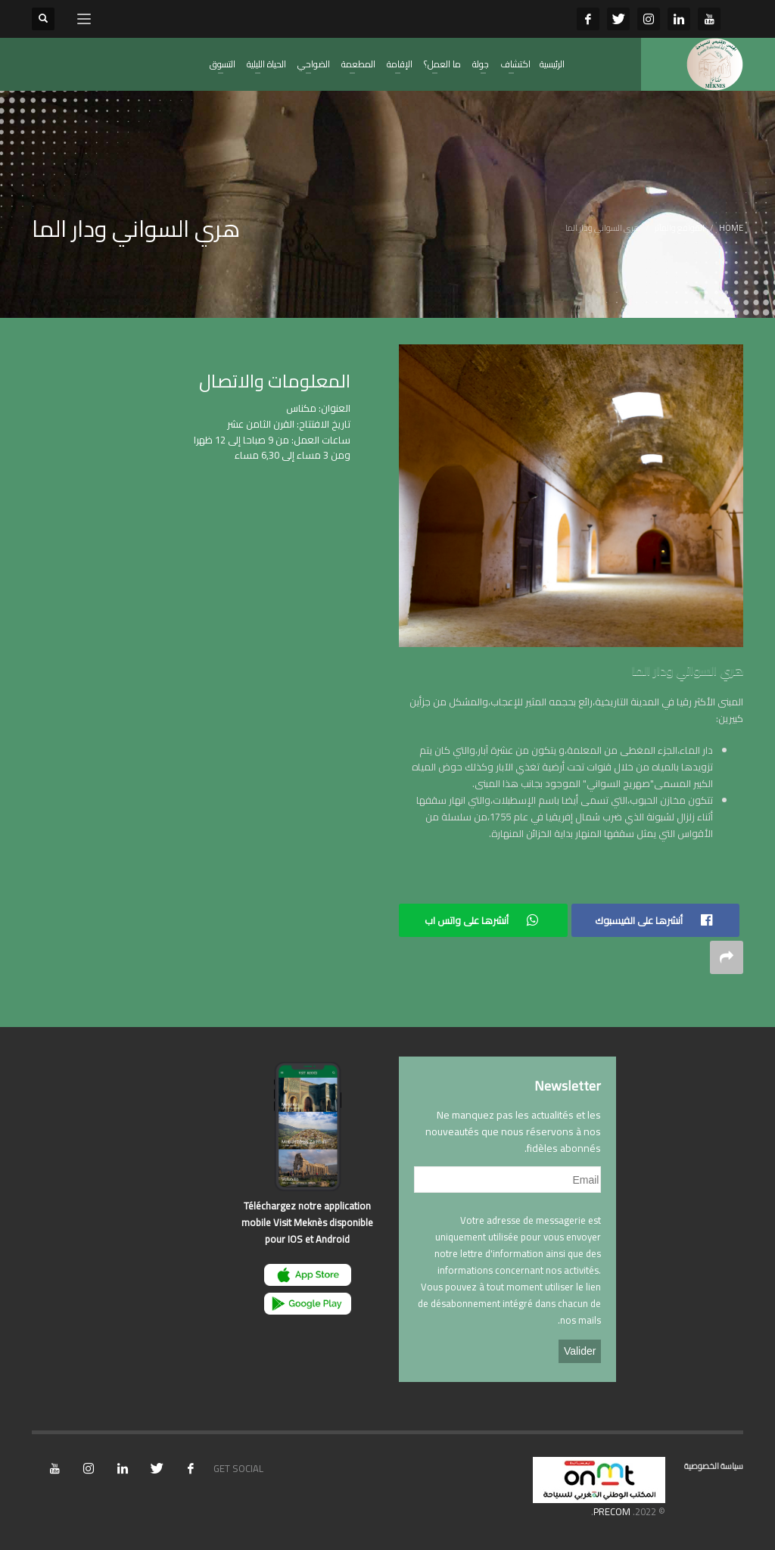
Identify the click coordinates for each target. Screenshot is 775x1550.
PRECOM (611, 1511)
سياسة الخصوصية (713, 1466)
